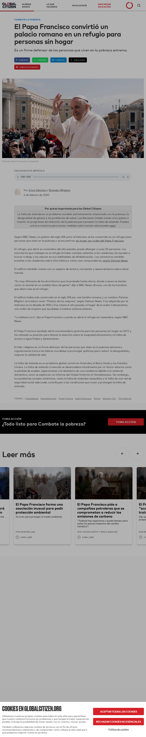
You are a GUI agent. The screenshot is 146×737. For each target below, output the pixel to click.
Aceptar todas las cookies (118, 711)
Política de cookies (118, 729)
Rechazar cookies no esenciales (118, 721)
